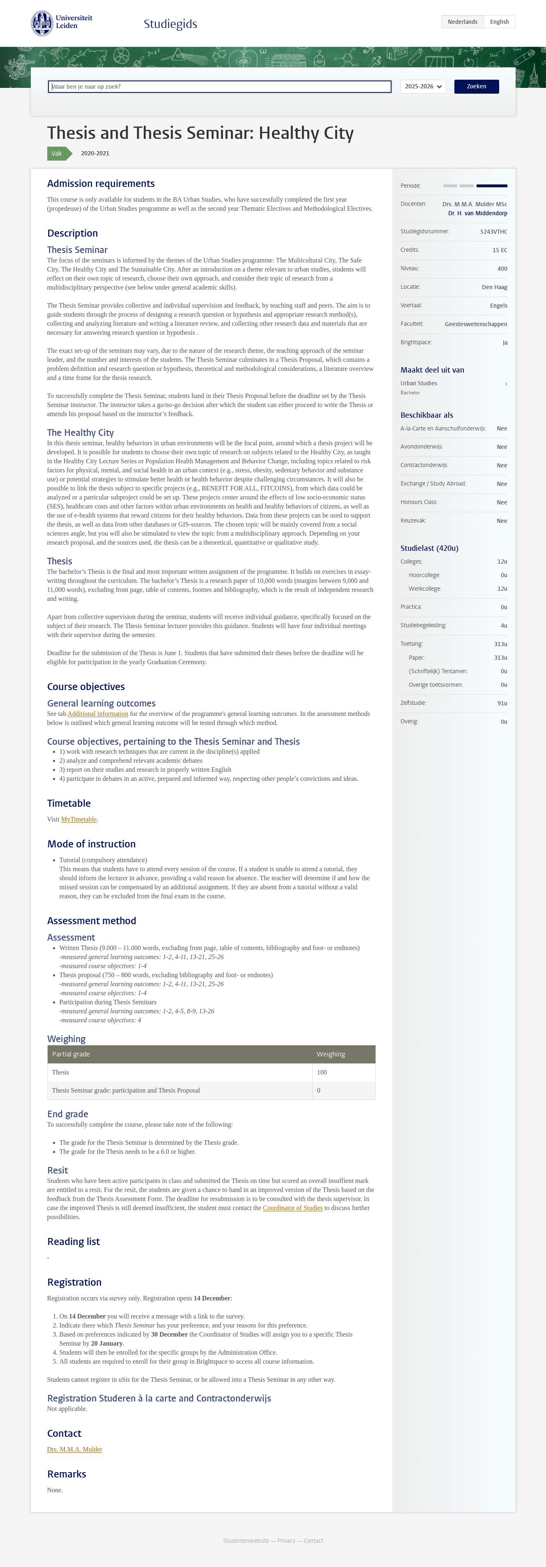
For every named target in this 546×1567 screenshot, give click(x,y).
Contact (313, 1541)
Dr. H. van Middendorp (477, 213)
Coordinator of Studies (293, 1207)
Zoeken (476, 86)
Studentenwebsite (246, 1541)
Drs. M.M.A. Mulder (74, 1449)
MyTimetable (79, 819)
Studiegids (171, 24)
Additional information (97, 713)
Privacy (286, 1541)
